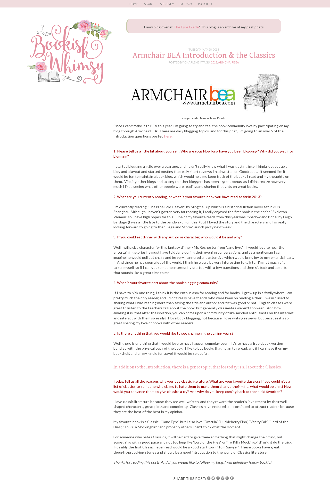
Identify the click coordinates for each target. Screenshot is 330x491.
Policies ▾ (205, 3)
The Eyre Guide (186, 27)
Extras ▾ (186, 3)
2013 (214, 62)
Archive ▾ (167, 3)
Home (133, 3)
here (168, 136)
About (149, 3)
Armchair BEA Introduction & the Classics (204, 55)
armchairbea (228, 62)
